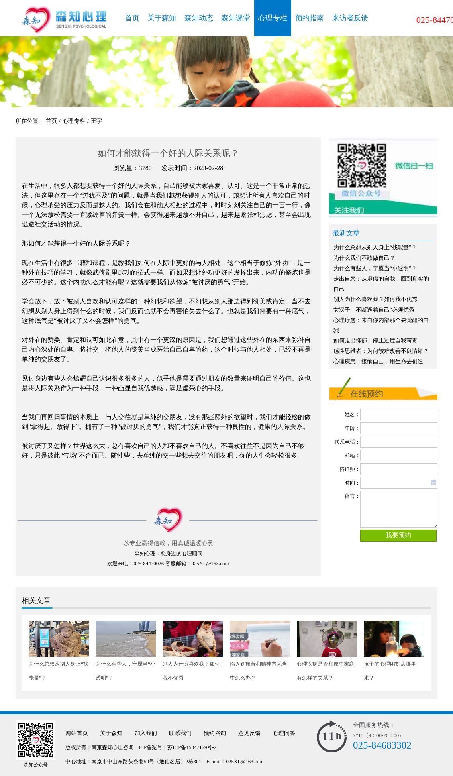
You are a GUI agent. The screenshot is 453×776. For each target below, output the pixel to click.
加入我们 (146, 733)
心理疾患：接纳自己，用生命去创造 (378, 361)
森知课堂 (235, 18)
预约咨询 (215, 733)
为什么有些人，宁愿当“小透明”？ (375, 268)
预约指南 (309, 18)
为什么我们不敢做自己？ (364, 258)
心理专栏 (272, 18)
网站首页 (76, 733)
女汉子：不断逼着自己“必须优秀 (373, 310)
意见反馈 (249, 733)
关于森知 (161, 18)
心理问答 (284, 733)
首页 (132, 18)
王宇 (96, 121)
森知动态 (198, 18)
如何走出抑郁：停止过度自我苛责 (375, 341)
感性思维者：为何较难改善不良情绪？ (381, 351)
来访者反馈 (350, 18)
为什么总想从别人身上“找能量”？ (375, 247)
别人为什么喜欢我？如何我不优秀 (375, 299)
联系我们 (180, 733)
